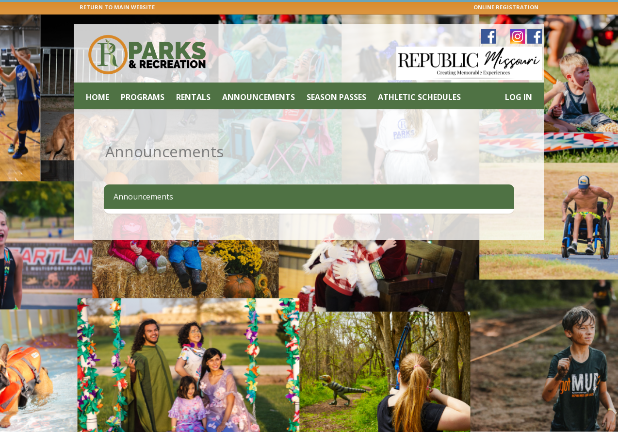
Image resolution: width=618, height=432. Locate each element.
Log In (518, 97)
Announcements (258, 97)
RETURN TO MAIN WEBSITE (117, 7)
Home (97, 97)
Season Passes (336, 97)
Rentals (193, 97)
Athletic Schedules (419, 97)
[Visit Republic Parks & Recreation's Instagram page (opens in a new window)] (517, 36)
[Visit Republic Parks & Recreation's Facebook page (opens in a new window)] (534, 36)
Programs (142, 97)
